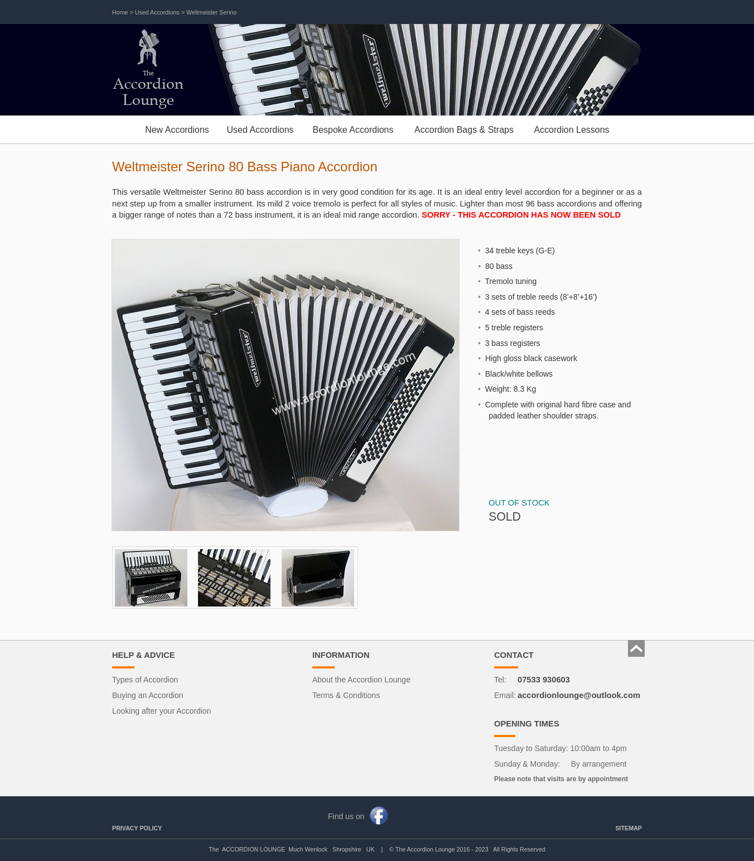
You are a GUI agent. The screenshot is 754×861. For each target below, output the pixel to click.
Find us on (346, 816)
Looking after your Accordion (161, 710)
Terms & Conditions (346, 695)
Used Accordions (157, 12)
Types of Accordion (145, 679)
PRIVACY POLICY (137, 828)
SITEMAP (628, 828)
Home (120, 12)
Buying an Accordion (147, 695)
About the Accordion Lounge (361, 679)
